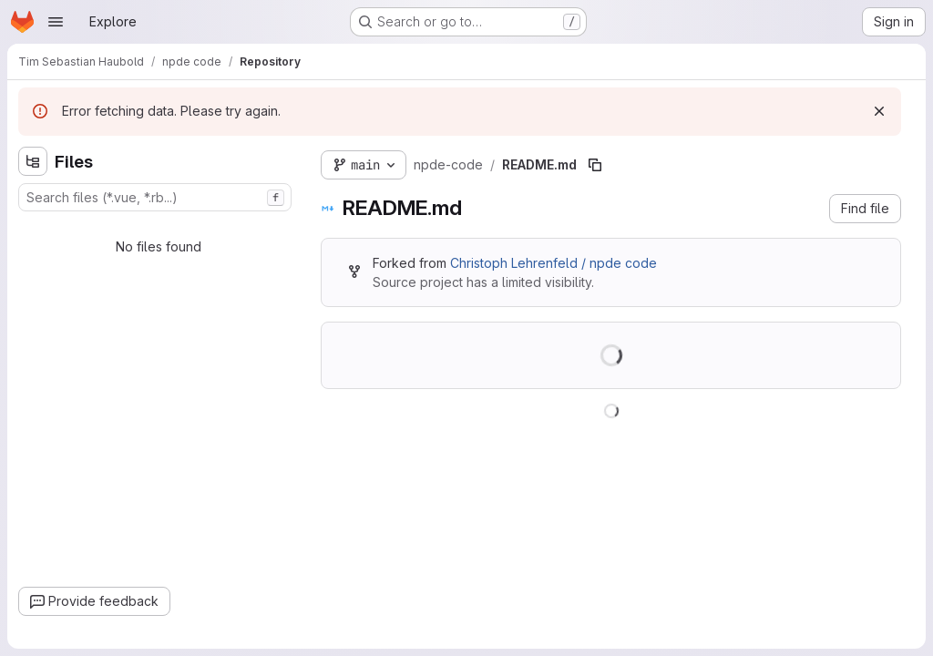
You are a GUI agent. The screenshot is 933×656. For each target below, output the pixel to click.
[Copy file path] (595, 164)
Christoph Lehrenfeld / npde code (553, 263)
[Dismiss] (879, 111)
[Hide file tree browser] (32, 161)
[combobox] (155, 197)
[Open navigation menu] (55, 21)
